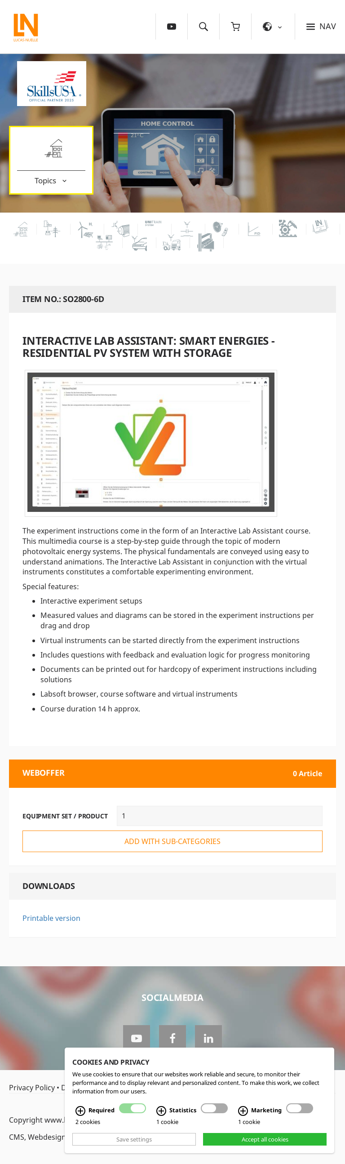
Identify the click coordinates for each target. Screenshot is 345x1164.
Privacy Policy (32, 1088)
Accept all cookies (265, 1139)
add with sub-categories (172, 841)
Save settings (134, 1139)
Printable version (51, 918)
